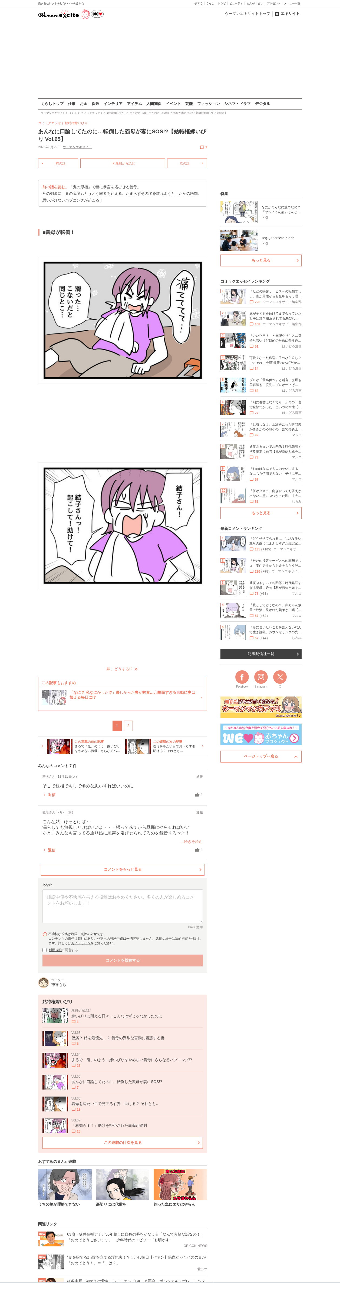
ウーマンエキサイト (77, 147)
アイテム (134, 103)
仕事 (71, 103)
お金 (83, 103)
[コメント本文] (122, 906)
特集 (224, 194)
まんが (250, 3)
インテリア (113, 103)
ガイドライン (81, 943)
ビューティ (236, 3)
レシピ (222, 3)
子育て (198, 3)
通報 (199, 776)
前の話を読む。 (55, 187)
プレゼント (273, 3)
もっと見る (261, 260)
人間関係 (153, 103)
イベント (173, 103)
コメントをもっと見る (123, 869)
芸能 (189, 103)
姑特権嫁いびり (76, 123)
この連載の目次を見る (123, 1142)
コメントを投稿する (123, 960)
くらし (210, 3)
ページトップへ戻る (261, 756)
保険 (95, 103)
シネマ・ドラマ (237, 103)
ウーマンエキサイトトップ (247, 13)
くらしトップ (52, 103)
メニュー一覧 (292, 3)
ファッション (208, 103)
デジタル (262, 103)
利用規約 (55, 950)
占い (260, 3)
